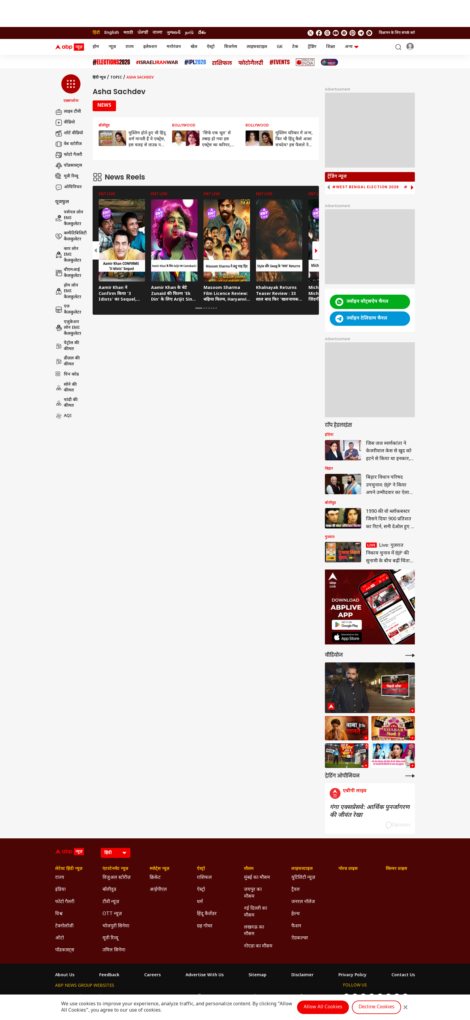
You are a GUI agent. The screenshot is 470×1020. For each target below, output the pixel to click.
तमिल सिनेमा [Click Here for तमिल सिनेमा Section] (114, 950)
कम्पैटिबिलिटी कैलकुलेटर (71, 236)
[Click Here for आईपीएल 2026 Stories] (195, 62)
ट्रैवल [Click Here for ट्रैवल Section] (295, 890)
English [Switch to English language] (111, 33)
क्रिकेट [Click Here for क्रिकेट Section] (155, 878)
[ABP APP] (347, 625)
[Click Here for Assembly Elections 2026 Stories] (111, 62)
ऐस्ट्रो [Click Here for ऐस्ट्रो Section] (201, 869)
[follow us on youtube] (335, 33)
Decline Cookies (376, 1007)
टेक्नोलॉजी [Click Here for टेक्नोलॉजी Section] (64, 926)
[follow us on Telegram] (360, 33)
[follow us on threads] (327, 33)
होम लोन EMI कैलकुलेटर (68, 291)
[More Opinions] (410, 776)
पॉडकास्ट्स (68, 165)
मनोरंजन (174, 47)
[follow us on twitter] (310, 33)
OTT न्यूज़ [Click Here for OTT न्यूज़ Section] (112, 914)
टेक (295, 47)
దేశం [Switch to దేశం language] (202, 33)
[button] (71, 89)
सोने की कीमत (66, 388)
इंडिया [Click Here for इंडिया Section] (60, 890)
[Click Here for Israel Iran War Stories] (157, 62)
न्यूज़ (112, 47)
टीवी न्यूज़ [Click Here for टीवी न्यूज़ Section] (111, 902)
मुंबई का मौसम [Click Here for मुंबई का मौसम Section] (257, 878)
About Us (64, 975)
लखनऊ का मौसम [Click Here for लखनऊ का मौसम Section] (254, 930)
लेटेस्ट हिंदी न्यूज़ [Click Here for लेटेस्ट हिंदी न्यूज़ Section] (68, 869)
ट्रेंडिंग (312, 47)
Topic (116, 77)
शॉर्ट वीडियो (69, 133)
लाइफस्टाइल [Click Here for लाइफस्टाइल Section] (302, 869)
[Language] (115, 853)
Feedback (109, 975)
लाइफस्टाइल (257, 47)
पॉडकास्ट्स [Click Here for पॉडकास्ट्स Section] (64, 950)
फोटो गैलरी (68, 155)
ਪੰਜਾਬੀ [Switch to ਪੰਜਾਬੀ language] (143, 33)
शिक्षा (330, 47)
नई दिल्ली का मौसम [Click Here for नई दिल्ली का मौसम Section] (255, 912)
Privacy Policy (352, 975)
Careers (152, 975)
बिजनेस (230, 47)
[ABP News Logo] (70, 47)
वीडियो (65, 122)
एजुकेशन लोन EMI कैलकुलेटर (68, 328)
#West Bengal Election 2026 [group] (365, 187)
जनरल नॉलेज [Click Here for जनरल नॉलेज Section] (303, 902)
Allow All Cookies (323, 1007)
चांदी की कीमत (66, 403)
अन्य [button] (351, 47)
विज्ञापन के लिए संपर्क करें (397, 33)
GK (280, 47)
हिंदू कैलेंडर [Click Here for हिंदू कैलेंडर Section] (207, 914)
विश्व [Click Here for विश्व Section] (59, 914)
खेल (194, 47)
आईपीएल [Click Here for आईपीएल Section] (158, 890)
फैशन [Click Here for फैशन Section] (296, 926)
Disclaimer (302, 975)
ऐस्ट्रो (211, 47)
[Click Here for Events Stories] (279, 62)
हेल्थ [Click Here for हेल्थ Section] (295, 914)
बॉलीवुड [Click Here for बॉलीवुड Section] (109, 890)
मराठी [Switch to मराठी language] (128, 33)
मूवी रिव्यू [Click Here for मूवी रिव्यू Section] (110, 938)
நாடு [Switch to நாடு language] (189, 33)
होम (96, 47)
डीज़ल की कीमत (67, 361)
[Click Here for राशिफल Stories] (222, 62)
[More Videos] (410, 655)
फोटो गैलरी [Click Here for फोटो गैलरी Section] (64, 902)
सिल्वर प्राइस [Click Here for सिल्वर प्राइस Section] (396, 869)
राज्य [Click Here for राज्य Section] (59, 878)
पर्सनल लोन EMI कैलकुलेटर (69, 218)
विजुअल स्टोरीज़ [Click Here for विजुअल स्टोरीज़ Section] (117, 878)
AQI (63, 416)
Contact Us (403, 975)
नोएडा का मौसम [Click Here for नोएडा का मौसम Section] (258, 946)
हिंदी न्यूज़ (99, 77)
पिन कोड (67, 374)
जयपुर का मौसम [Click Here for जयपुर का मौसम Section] (253, 893)
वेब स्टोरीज (68, 144)
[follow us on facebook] (319, 33)
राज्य (130, 47)
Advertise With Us (205, 975)
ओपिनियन (68, 187)
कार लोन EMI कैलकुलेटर (68, 254)
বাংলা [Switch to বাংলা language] (157, 33)
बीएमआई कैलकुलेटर (68, 273)
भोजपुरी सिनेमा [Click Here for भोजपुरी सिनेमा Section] (116, 926)
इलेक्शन (150, 47)
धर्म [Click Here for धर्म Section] (200, 902)
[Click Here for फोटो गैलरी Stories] (250, 62)
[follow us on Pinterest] (352, 33)
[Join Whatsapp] (369, 33)
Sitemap (257, 975)
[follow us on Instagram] (344, 33)
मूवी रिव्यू (66, 176)
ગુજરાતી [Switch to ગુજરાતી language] (173, 33)
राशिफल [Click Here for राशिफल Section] (204, 878)
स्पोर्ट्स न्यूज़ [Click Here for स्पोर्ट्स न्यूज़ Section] (159, 869)
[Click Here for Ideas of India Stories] (305, 62)
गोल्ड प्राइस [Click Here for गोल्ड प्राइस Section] (348, 869)
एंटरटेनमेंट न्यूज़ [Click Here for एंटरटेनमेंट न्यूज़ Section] (115, 869)
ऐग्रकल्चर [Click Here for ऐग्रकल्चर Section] (299, 938)
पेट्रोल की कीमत (67, 346)
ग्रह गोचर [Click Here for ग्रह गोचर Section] (205, 926)
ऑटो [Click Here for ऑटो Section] (59, 938)
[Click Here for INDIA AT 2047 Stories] (329, 62)
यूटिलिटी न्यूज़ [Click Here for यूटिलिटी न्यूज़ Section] (303, 878)
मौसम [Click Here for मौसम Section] (249, 869)
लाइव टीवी (68, 111)
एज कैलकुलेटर (68, 309)
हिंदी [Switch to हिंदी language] (96, 33)
